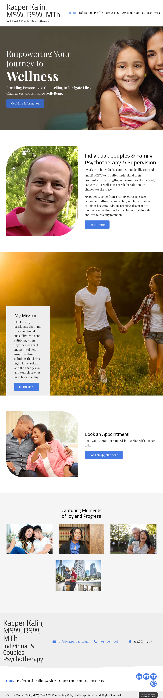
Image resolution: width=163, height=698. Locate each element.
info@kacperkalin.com (74, 641)
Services (50, 680)
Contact (82, 680)
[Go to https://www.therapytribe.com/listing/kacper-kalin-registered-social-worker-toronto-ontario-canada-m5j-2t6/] (153, 676)
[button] (25, 103)
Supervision (67, 680)
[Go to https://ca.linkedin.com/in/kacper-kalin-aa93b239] (139, 676)
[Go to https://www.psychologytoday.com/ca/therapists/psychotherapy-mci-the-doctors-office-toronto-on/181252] (146, 676)
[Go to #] (153, 683)
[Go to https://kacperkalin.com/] (34, 13)
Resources (97, 680)
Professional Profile (30, 680)
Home (10, 680)
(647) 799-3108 (109, 641)
